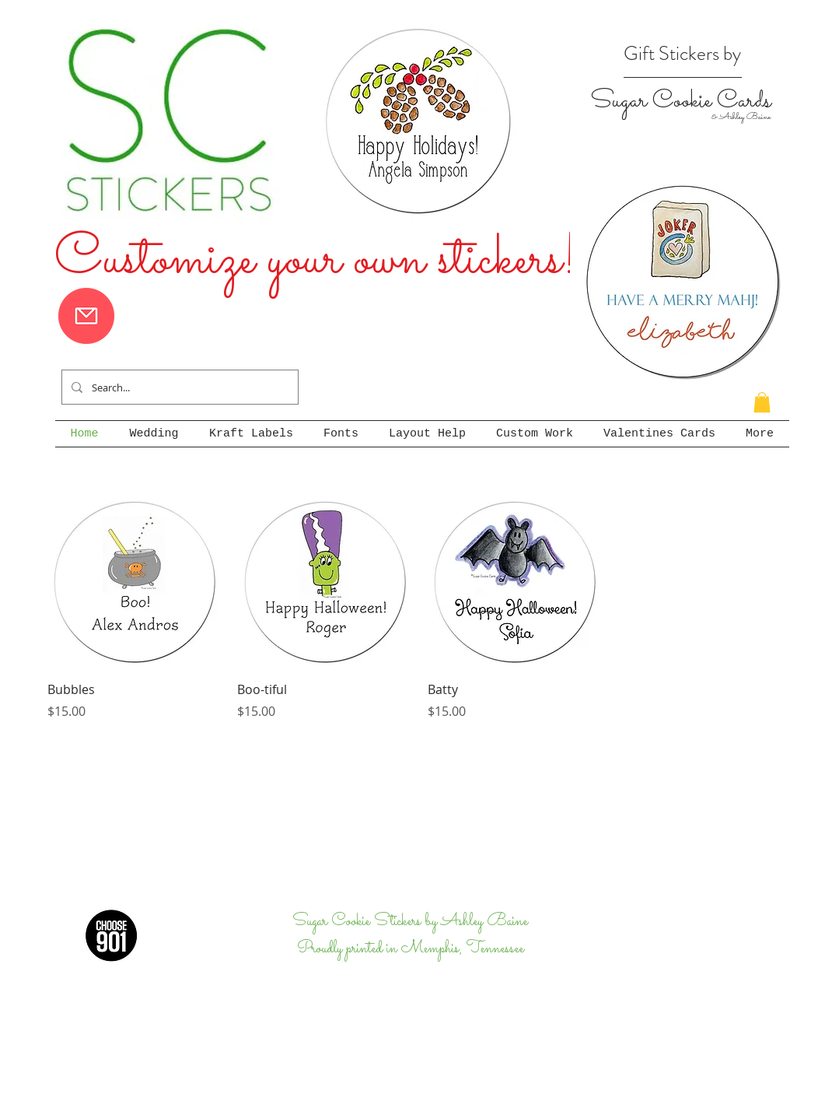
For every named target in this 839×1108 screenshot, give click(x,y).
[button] (762, 402)
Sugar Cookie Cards (680, 101)
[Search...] (178, 387)
